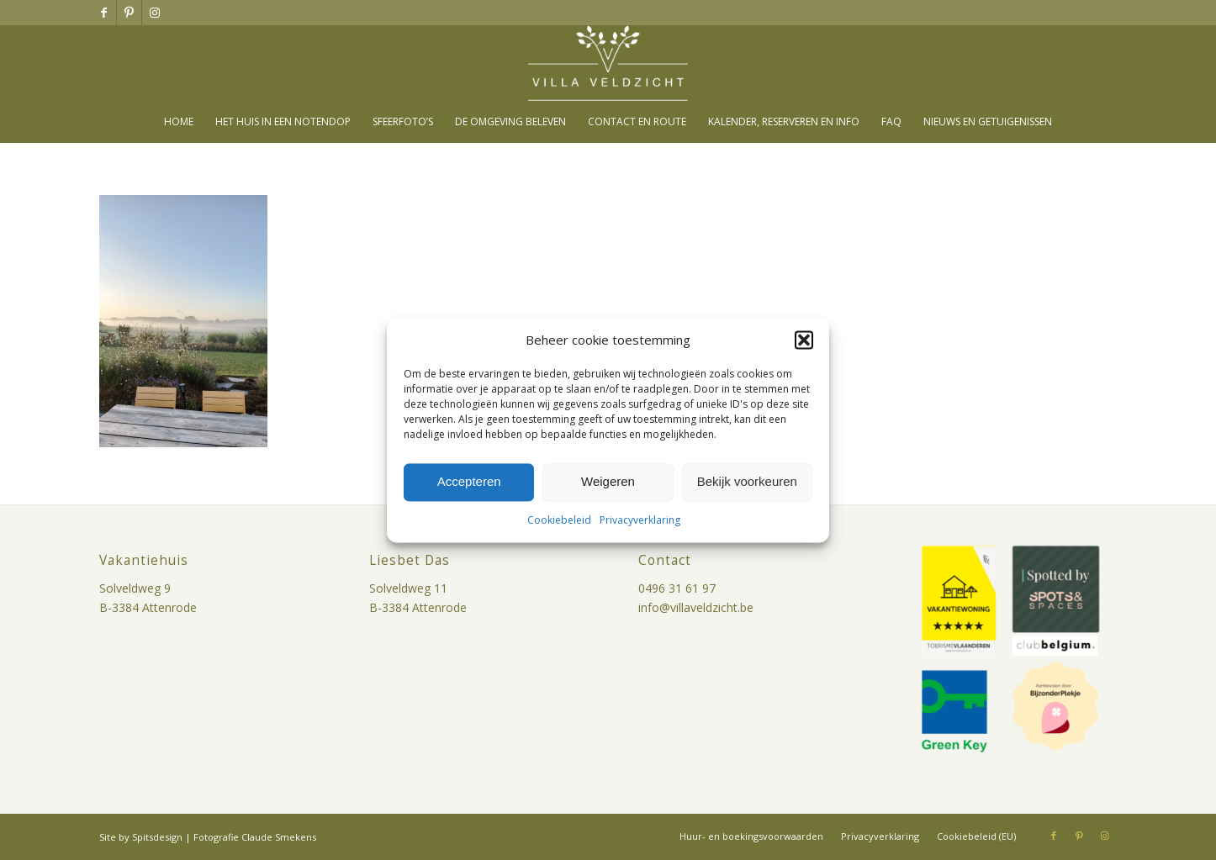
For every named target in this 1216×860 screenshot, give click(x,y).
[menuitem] (178, 122)
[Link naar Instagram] (154, 12)
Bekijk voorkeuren (747, 482)
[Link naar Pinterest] (129, 12)
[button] (804, 339)
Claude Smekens (278, 837)
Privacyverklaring (640, 520)
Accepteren (469, 482)
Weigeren (608, 482)
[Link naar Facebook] (104, 12)
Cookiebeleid (559, 520)
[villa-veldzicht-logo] (608, 63)
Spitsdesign (157, 837)
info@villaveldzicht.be (695, 607)
